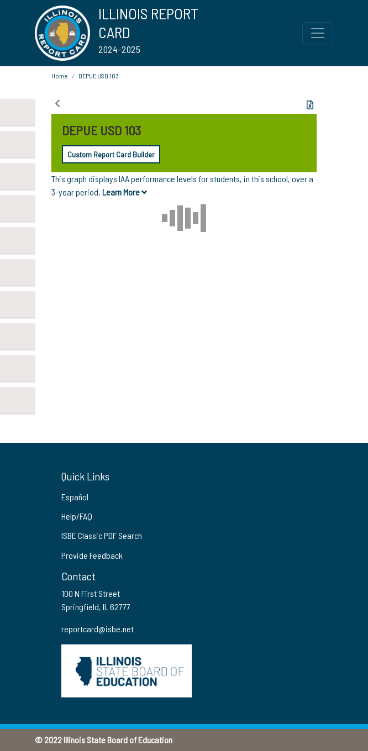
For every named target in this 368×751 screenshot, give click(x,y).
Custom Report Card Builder (111, 154)
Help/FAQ (76, 516)
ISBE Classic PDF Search (101, 535)
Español (74, 496)
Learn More (124, 192)
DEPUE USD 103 (98, 76)
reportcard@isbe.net (97, 628)
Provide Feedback (92, 555)
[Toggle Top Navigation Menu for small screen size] (317, 33)
